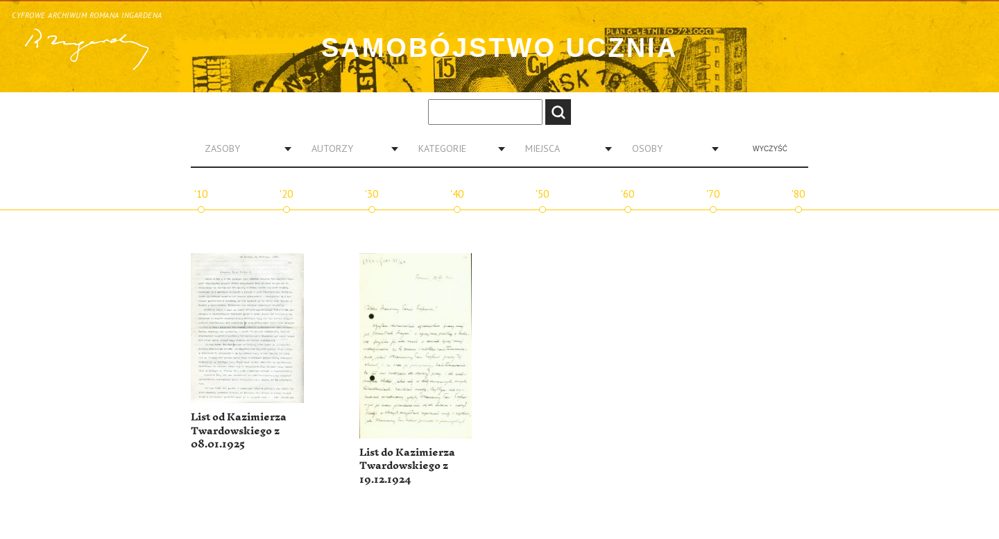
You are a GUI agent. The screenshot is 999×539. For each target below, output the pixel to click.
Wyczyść (770, 149)
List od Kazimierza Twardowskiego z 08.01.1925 (239, 430)
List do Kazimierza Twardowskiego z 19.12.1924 (407, 466)
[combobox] (243, 148)
